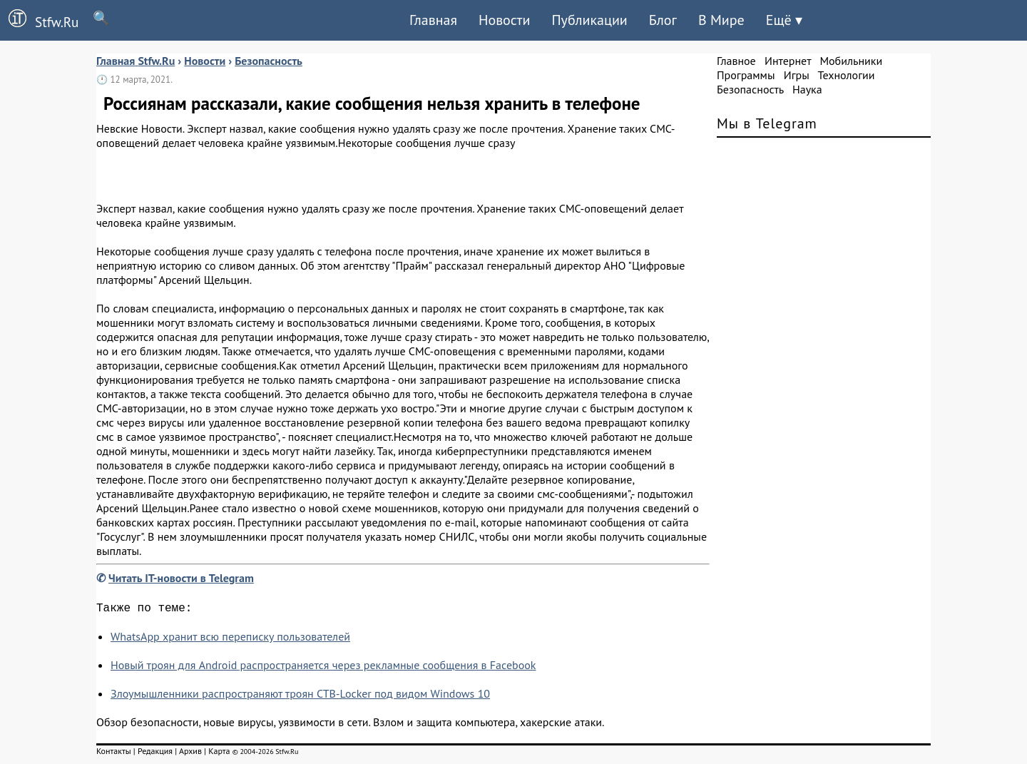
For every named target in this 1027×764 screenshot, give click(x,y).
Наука (807, 89)
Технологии (846, 75)
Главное (736, 61)
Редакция (155, 753)
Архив (190, 753)
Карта (219, 753)
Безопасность (750, 89)
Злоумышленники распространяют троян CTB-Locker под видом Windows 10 (300, 696)
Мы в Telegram (767, 123)
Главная (433, 20)
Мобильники (850, 61)
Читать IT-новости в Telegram (181, 578)
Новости (504, 20)
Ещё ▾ (784, 20)
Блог (663, 20)
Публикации (589, 20)
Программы (746, 75)
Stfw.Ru (39, 20)
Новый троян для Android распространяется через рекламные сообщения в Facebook (323, 668)
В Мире (721, 20)
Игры (796, 75)
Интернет (788, 61)
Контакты (113, 753)
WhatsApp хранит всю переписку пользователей (230, 639)
